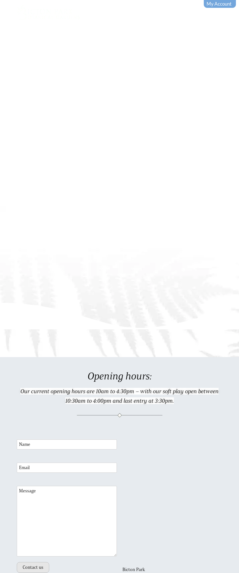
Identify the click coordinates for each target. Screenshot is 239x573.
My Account (219, 4)
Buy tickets (173, 34)
